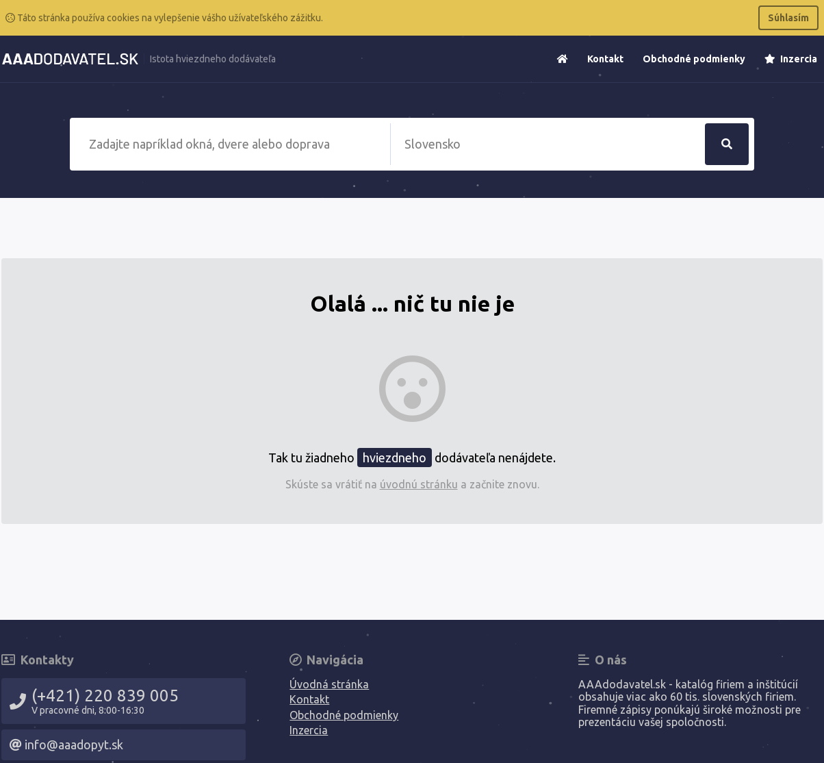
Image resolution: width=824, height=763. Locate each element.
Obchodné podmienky (694, 58)
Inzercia (790, 58)
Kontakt (605, 58)
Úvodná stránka (329, 684)
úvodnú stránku (419, 484)
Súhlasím (788, 17)
